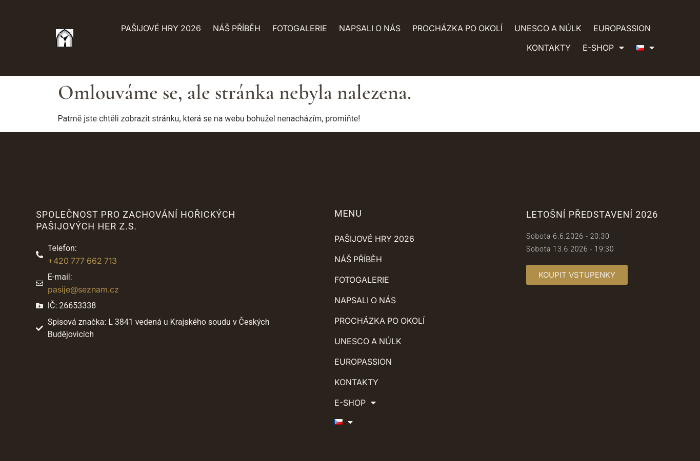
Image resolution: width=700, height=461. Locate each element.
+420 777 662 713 (82, 261)
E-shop (603, 47)
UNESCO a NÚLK (548, 28)
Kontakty (549, 48)
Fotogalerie (299, 28)
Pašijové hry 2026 (161, 28)
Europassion (622, 28)
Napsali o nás (370, 28)
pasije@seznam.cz (83, 289)
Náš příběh (237, 28)
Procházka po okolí (457, 28)
